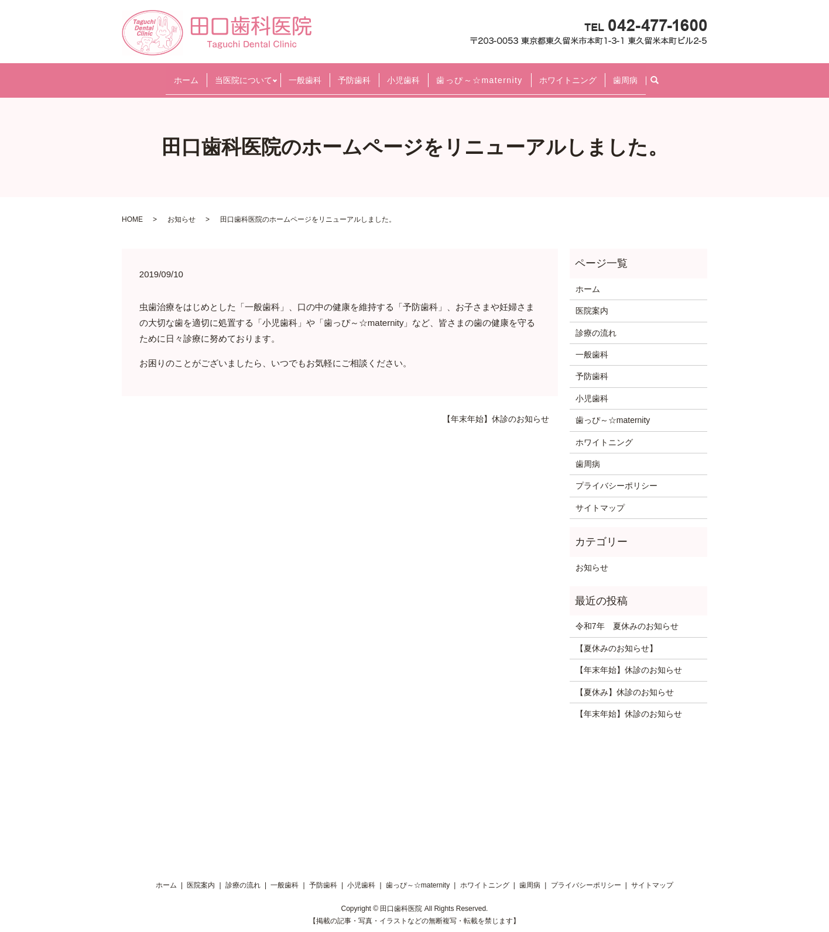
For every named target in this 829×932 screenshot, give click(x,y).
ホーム (186, 74)
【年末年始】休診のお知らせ (496, 409)
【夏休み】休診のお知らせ (624, 681)
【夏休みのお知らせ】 (616, 637)
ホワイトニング (568, 74)
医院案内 (591, 300)
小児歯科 (403, 74)
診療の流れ (595, 322)
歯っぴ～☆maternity (479, 74)
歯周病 (625, 74)
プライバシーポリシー (616, 475)
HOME (132, 209)
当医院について (243, 74)
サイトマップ (600, 497)
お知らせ (181, 209)
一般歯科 (305, 74)
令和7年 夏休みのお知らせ (627, 616)
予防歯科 (354, 74)
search (659, 75)
